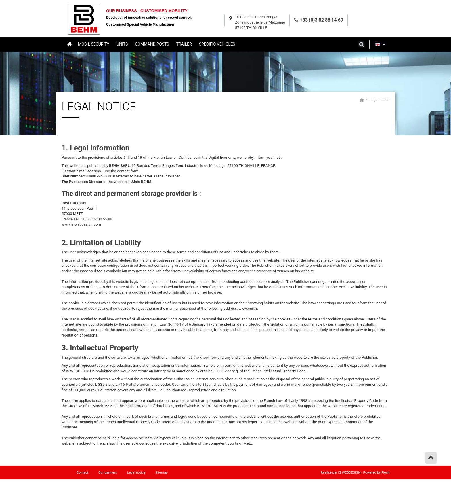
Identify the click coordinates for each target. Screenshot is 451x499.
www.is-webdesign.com (81, 224)
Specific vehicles (217, 44)
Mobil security (93, 44)
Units (122, 44)
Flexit (385, 472)
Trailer (184, 44)
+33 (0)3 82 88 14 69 (321, 20)
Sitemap (161, 472)
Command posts (152, 44)
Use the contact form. (121, 171)
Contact (82, 472)
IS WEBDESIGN (349, 472)
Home (69, 44)
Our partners (107, 472)
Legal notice (379, 99)
